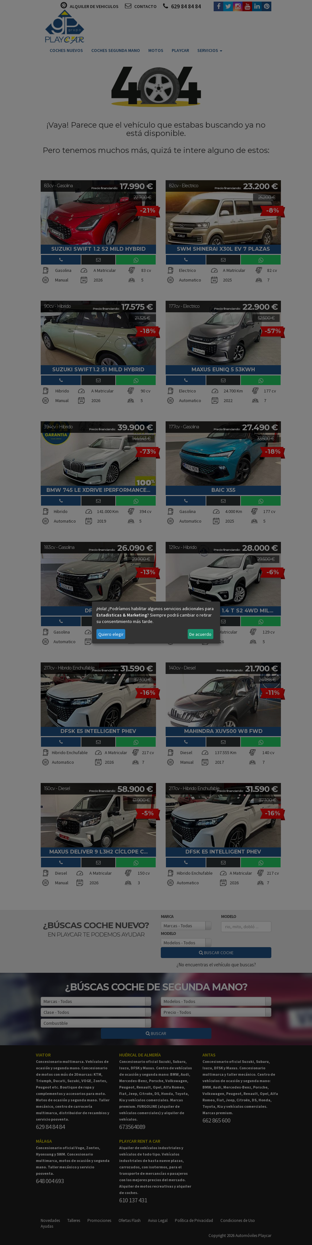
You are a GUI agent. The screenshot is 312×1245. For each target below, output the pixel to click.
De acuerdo (200, 634)
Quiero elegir (111, 634)
